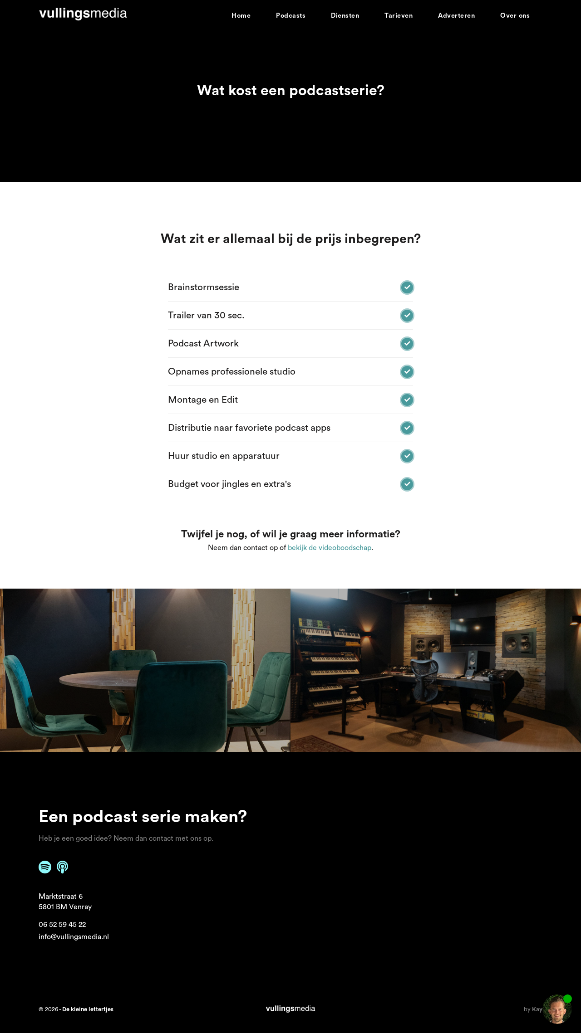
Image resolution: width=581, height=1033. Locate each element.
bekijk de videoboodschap (329, 547)
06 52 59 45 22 (62, 924)
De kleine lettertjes (87, 1009)
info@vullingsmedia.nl (74, 936)
